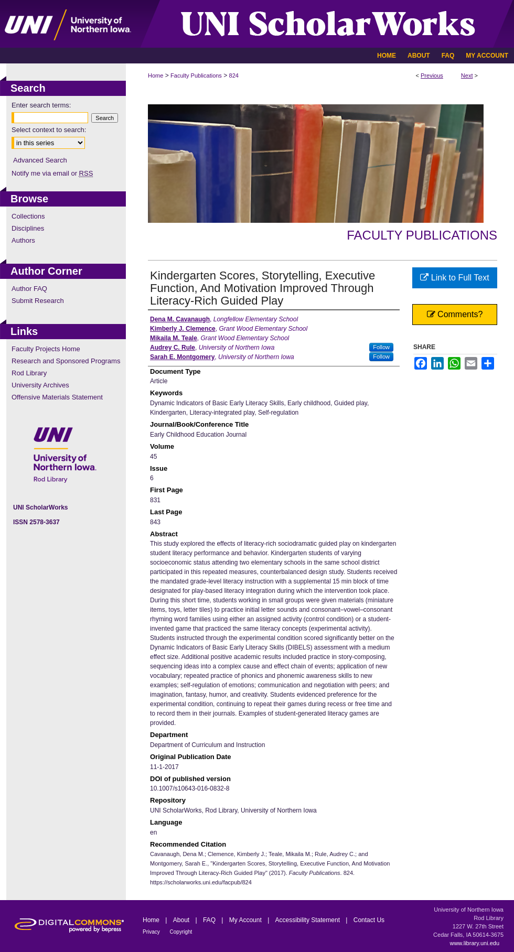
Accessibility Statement (308, 920)
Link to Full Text (454, 277)
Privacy (152, 932)
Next (467, 75)
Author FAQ (29, 289)
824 (234, 75)
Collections (28, 216)
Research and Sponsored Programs (66, 361)
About (182, 920)
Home (155, 75)
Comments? (455, 314)
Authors (23, 240)
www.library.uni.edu (474, 943)
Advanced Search (40, 160)
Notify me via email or (52, 173)
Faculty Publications (196, 75)
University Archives (40, 385)
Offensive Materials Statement (57, 397)
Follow (381, 347)
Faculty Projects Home (46, 349)
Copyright (181, 932)
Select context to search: (49, 130)
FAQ (210, 920)
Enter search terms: (41, 105)
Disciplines (28, 228)
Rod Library (29, 373)
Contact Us (369, 920)
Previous (432, 75)
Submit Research (38, 301)
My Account (246, 920)
